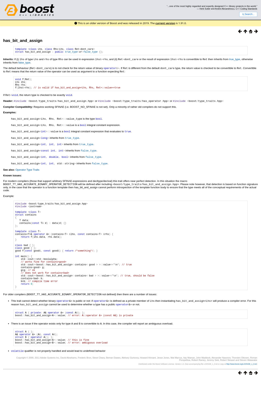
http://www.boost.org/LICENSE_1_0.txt (241, 386)
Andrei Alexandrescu (225, 9)
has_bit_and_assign (22, 40)
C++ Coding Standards (246, 9)
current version (165, 23)
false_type (90, 53)
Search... (248, 14)
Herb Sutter (205, 9)
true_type (71, 53)
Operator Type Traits (27, 170)
